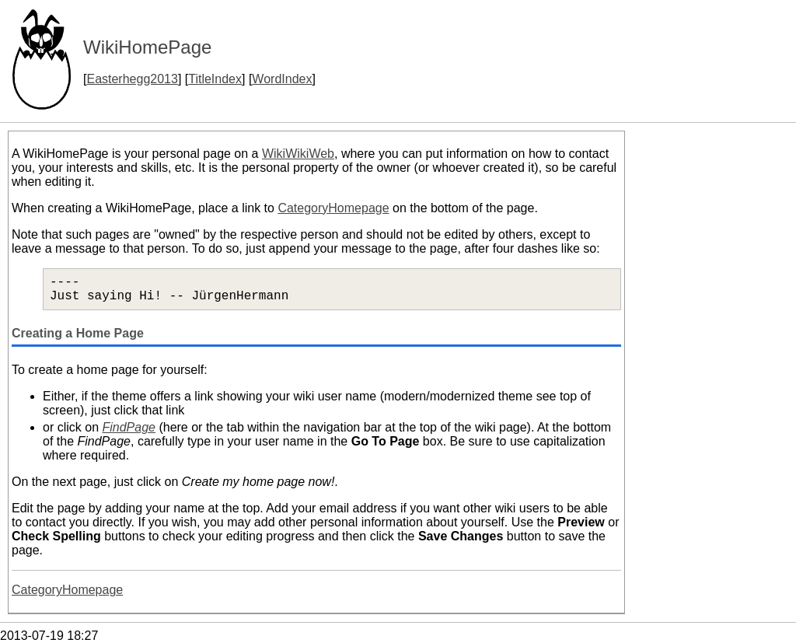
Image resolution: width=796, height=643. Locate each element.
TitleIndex (215, 79)
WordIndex (282, 79)
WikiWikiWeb (298, 153)
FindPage (128, 427)
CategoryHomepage (333, 208)
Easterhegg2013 (131, 79)
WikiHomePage (147, 47)
